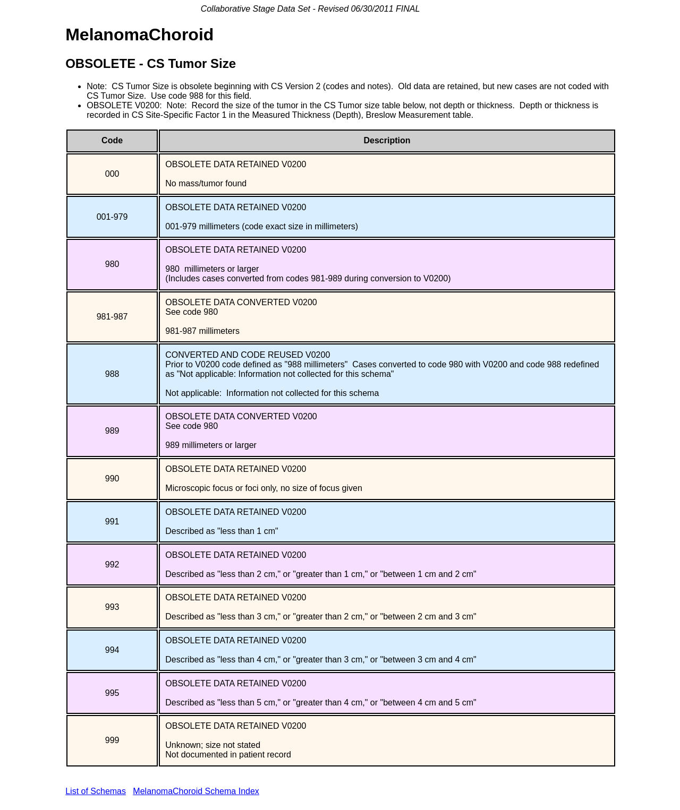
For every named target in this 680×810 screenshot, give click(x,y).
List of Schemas (95, 791)
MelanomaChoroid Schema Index (196, 791)
